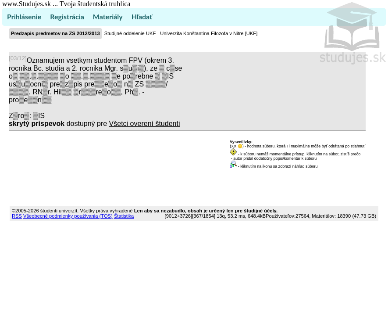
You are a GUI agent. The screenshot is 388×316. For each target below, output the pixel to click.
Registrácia (67, 16)
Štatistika (124, 216)
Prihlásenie (24, 16)
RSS (17, 216)
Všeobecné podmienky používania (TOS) (68, 216)
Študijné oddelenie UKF (130, 33)
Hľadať (142, 16)
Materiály (108, 16)
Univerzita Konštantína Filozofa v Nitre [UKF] (208, 33)
